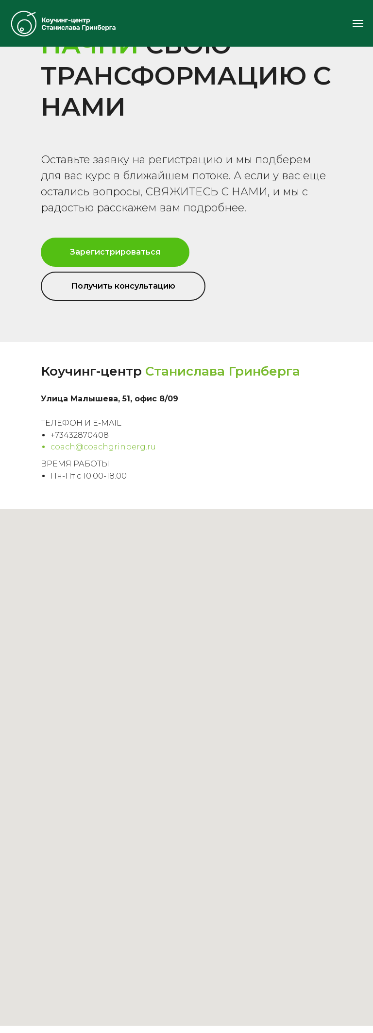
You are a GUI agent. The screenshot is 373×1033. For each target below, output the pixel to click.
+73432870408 (80, 435)
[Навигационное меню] (358, 23)
